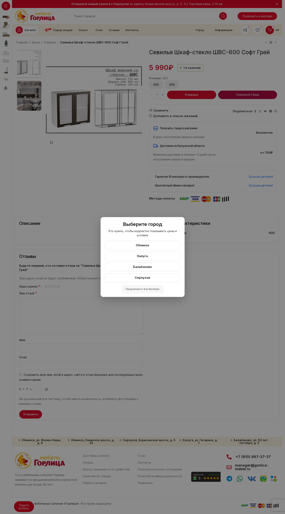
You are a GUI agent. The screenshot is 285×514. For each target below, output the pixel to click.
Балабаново (142, 267)
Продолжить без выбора (142, 289)
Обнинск (142, 245)
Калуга (142, 256)
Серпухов (142, 278)
